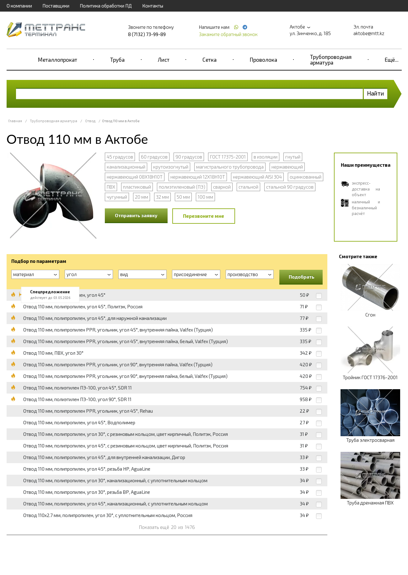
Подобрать (301, 277)
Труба (117, 59)
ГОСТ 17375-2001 (228, 156)
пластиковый (137, 187)
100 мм (205, 197)
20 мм (141, 197)
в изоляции (265, 156)
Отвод (90, 121)
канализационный (126, 167)
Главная (15, 121)
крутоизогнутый (170, 167)
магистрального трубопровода (230, 167)
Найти (375, 93)
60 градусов (154, 156)
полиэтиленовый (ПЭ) (182, 187)
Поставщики (55, 5)
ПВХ (111, 187)
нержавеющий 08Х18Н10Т (135, 177)
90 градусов (188, 156)
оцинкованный (305, 177)
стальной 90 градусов (290, 187)
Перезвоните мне (203, 216)
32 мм (162, 197)
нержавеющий (287, 167)
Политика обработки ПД (106, 5)
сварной (222, 187)
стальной (248, 187)
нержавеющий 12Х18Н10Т (197, 177)
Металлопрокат (57, 59)
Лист (163, 59)
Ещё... (392, 59)
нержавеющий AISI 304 (257, 177)
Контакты (152, 5)
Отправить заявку (136, 215)
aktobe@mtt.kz (368, 33)
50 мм (183, 197)
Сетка (209, 59)
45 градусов (120, 156)
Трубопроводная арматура (331, 59)
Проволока (263, 59)
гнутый (292, 156)
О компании (19, 5)
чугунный (117, 197)
